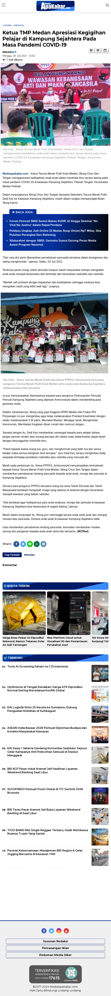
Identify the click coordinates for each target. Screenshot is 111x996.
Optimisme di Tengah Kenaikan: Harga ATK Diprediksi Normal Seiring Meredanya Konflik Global (44, 688)
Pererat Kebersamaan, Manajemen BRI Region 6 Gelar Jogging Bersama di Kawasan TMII (45, 852)
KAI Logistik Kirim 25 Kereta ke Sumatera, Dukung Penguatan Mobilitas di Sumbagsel (42, 709)
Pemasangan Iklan (55, 948)
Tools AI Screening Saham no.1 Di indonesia (37, 666)
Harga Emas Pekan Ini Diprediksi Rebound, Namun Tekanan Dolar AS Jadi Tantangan (24, 641)
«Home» (7, 25)
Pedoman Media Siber (55, 955)
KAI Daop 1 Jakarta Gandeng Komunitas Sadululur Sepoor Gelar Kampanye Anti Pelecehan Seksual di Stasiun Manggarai (47, 752)
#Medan (29, 554)
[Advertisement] (28, 894)
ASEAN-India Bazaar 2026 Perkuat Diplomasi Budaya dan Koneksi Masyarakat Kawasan (47, 729)
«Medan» (18, 25)
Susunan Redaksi (55, 941)
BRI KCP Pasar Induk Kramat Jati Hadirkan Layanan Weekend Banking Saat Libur (42, 770)
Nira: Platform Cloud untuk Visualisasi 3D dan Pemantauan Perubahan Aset (67, 641)
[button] (105, 50)
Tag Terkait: (12, 554)
